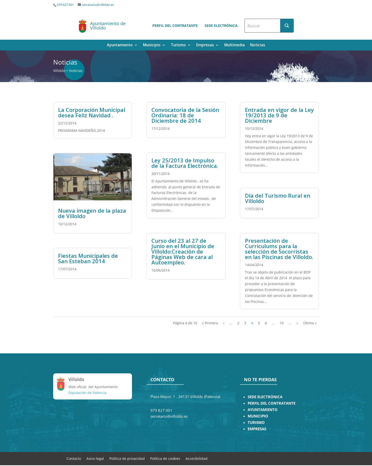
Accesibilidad (197, 458)
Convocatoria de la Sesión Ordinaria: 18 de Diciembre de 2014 (185, 115)
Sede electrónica (221, 25)
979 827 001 (65, 5)
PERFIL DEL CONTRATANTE (271, 403)
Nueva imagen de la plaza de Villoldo (92, 213)
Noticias (257, 45)
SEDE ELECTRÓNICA (265, 396)
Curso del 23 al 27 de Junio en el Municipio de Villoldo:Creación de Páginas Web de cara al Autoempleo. (182, 251)
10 (282, 323)
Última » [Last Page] (310, 323)
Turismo (178, 45)
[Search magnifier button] (286, 25)
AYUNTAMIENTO (262, 409)
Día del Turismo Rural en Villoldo (277, 198)
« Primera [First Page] (210, 323)
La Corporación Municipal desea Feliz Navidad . (91, 112)
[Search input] (262, 26)
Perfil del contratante (175, 25)
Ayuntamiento (120, 45)
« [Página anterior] (224, 323)
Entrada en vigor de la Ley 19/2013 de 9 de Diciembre (279, 115)
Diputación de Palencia (87, 392)
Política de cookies (165, 458)
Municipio (152, 45)
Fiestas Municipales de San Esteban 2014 (88, 258)
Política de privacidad (127, 458)
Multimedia (234, 45)
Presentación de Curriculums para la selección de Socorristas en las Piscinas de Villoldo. (279, 248)
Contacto (73, 458)
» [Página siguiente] (297, 323)
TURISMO (256, 422)
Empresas (205, 45)
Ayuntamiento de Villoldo (108, 25)
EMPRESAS (257, 428)
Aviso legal (95, 458)
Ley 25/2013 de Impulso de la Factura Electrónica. (184, 162)
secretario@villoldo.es (98, 5)
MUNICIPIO (258, 416)
